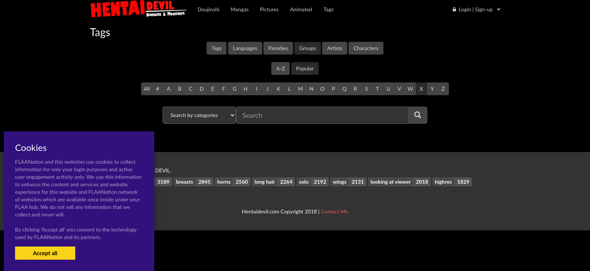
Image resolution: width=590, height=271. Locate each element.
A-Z (280, 68)
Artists (334, 48)
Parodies (278, 48)
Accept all (45, 253)
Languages (245, 48)
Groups (307, 48)
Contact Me (334, 211)
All (147, 88)
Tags (216, 48)
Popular (305, 68)
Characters (365, 48)
